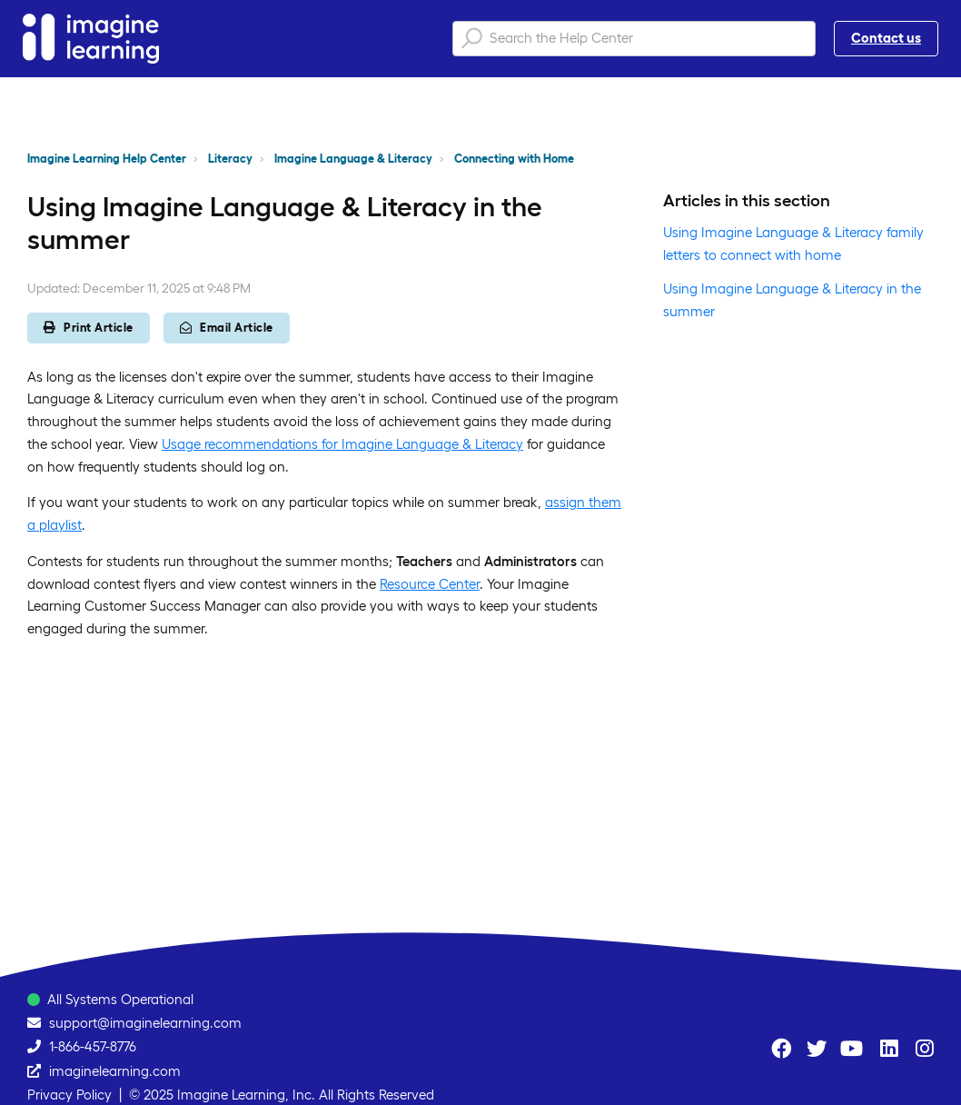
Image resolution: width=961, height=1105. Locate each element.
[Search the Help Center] (634, 38)
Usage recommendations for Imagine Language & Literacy (342, 444)
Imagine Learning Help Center (106, 158)
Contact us (886, 37)
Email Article (226, 327)
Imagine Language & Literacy (353, 158)
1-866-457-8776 (92, 1046)
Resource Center (430, 584)
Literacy (230, 158)
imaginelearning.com (115, 1071)
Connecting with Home (514, 158)
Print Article (89, 327)
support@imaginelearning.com (145, 1022)
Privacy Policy (69, 1094)
